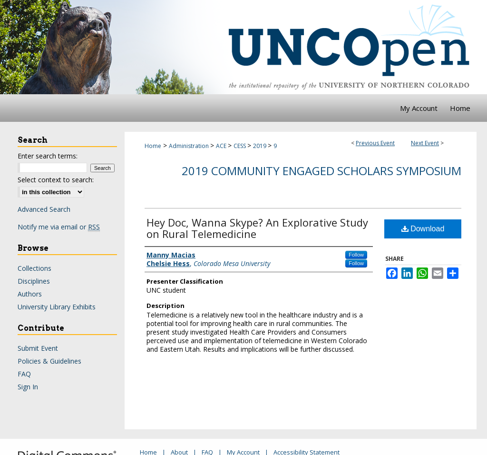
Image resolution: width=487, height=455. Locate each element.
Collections (34, 268)
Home (153, 146)
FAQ (24, 373)
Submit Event (38, 348)
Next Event (425, 143)
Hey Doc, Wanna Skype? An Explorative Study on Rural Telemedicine (257, 228)
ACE (222, 146)
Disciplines (34, 281)
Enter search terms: (48, 155)
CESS (240, 146)
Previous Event (375, 143)
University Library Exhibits (57, 306)
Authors (30, 293)
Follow (356, 254)
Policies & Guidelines (49, 361)
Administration (189, 146)
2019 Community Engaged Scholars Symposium (321, 170)
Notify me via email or (59, 226)
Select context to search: (56, 179)
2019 (260, 146)
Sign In (28, 386)
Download (423, 229)
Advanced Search (44, 209)
